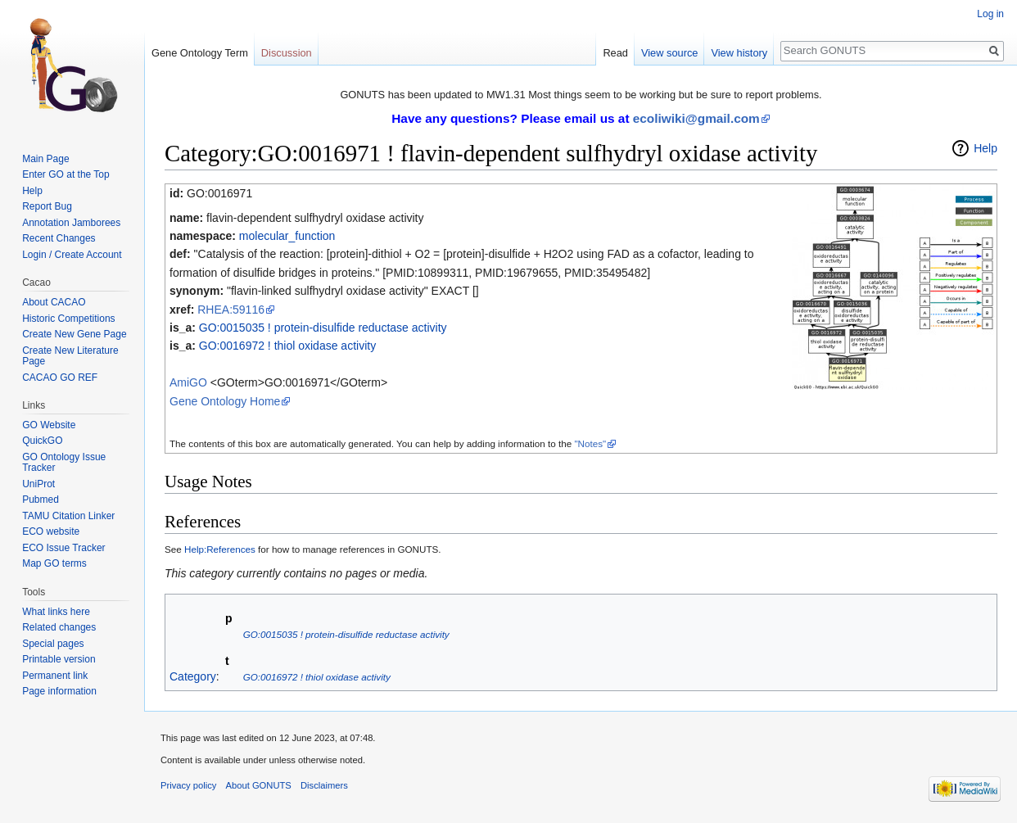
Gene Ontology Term (199, 53)
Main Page (45, 159)
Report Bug (47, 206)
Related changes (59, 627)
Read (615, 53)
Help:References (219, 549)
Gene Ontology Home (225, 401)
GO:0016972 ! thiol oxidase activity (287, 345)
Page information (59, 691)
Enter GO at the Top (66, 174)
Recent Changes (58, 238)
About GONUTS (259, 785)
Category (193, 676)
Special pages (53, 643)
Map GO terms (54, 563)
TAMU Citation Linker (68, 516)
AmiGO (188, 382)
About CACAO (53, 302)
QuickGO (42, 440)
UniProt (38, 484)
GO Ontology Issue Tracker (64, 462)
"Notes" (590, 443)
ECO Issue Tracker (63, 548)
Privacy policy (188, 785)
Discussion (286, 53)
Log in (990, 14)
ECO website (50, 531)
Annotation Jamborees (71, 222)
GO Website (48, 425)
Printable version (58, 659)
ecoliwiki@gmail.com (696, 118)
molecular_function (287, 235)
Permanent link (55, 675)
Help (985, 148)
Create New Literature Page (70, 356)
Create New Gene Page (74, 334)
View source (669, 53)
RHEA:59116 (230, 309)
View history (739, 53)
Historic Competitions (68, 318)
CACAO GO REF (59, 377)
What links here (56, 611)
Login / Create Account (71, 254)
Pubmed (40, 499)
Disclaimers (324, 785)
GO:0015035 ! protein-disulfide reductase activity (323, 327)
